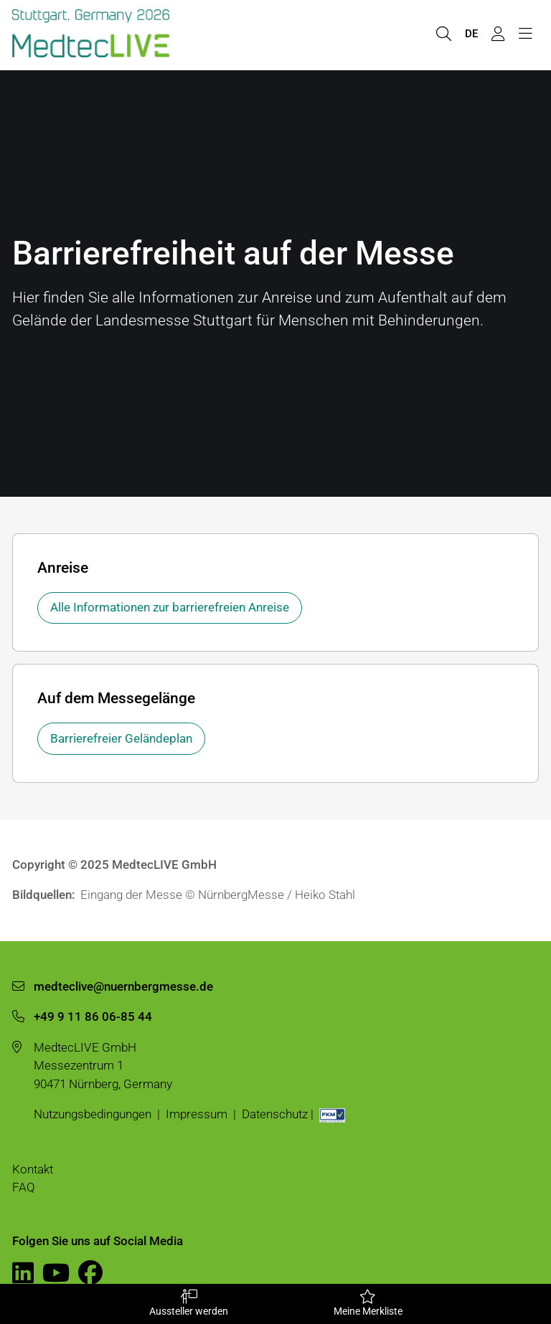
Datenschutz (275, 1114)
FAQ (23, 1187)
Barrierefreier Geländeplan (121, 738)
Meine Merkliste (368, 1303)
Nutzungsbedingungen (92, 1114)
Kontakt (32, 1169)
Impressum (196, 1114)
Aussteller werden (188, 1303)
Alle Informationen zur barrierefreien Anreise (169, 607)
